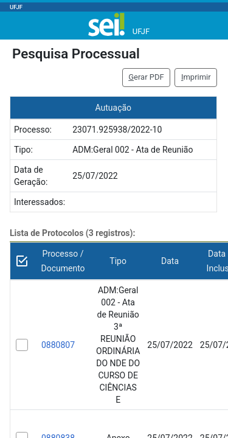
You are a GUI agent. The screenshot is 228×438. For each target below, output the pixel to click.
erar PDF (146, 77)
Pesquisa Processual (76, 53)
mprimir (196, 77)
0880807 (58, 345)
